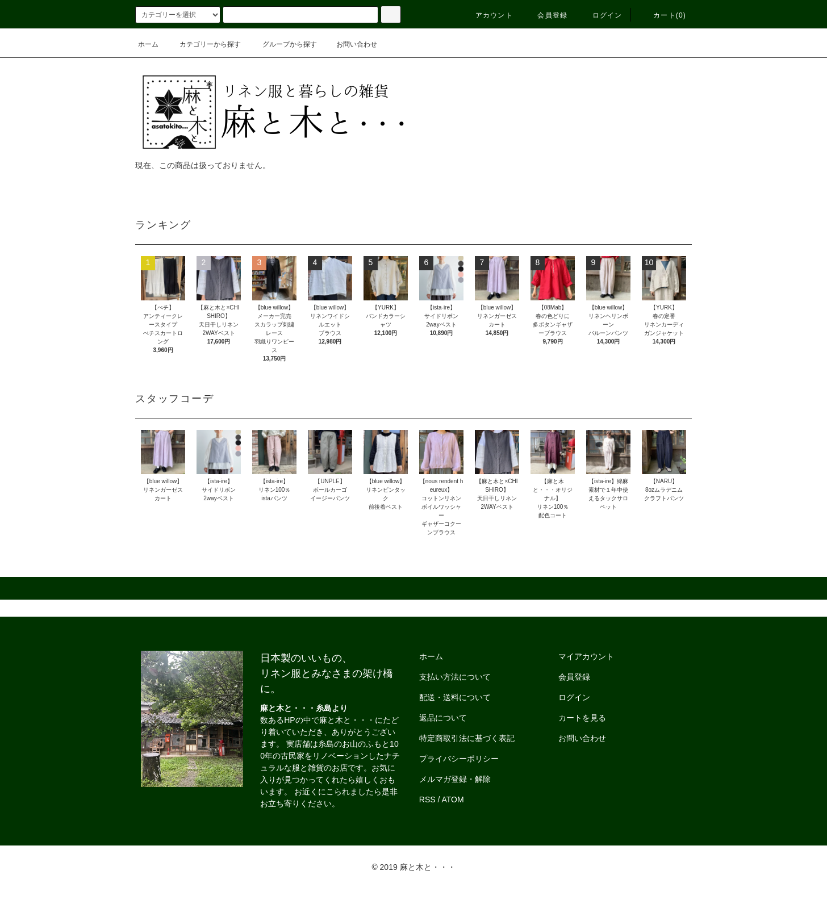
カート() (663, 15)
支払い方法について (455, 676)
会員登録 (545, 15)
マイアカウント (586, 656)
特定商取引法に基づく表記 (467, 738)
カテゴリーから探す (203, 44)
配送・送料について (455, 697)
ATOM (453, 799)
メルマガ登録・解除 (455, 779)
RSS (427, 799)
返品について (443, 717)
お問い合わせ (350, 44)
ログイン (601, 15)
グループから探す (283, 44)
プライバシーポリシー (459, 758)
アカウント (487, 15)
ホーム (148, 44)
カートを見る (582, 717)
